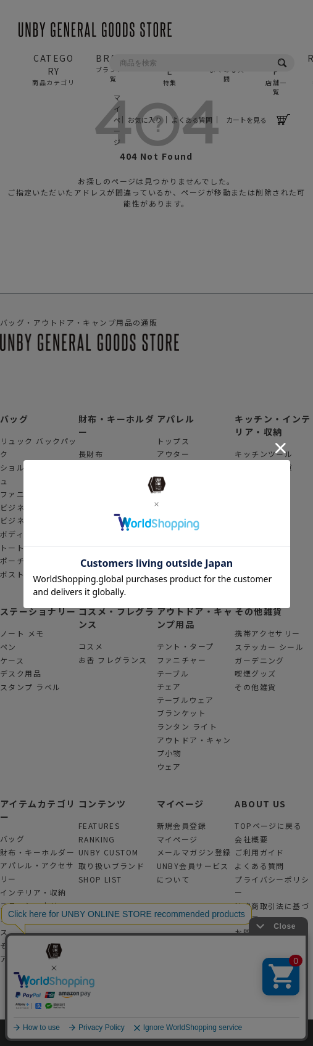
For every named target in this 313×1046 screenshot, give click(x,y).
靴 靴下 (171, 481)
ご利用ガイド (260, 852)
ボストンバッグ (29, 574)
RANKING (96, 839)
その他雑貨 (258, 611)
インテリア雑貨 (264, 466)
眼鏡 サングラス (187, 493)
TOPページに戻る (268, 825)
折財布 (90, 466)
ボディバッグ (24, 534)
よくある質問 (192, 120)
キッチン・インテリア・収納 (273, 425)
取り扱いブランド (111, 865)
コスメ (90, 646)
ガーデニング (260, 660)
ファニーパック (29, 493)
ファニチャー (182, 659)
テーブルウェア (185, 699)
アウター (173, 453)
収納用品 (251, 480)
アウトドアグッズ (33, 958)
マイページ (116, 120)
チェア (169, 686)
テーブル (173, 673)
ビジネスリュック (33, 520)
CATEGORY (54, 69)
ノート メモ (22, 633)
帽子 (165, 467)
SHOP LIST (100, 879)
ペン (8, 646)
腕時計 (169, 507)
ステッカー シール (269, 646)
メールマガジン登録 (194, 852)
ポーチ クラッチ (30, 560)
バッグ (14, 419)
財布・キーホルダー (37, 852)
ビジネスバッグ (29, 507)
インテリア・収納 (33, 892)
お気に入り (145, 120)
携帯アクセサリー (268, 633)
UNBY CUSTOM (108, 852)
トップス (173, 440)
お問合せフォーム (268, 932)
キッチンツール (264, 453)
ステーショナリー (38, 611)
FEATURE (170, 69)
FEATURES (99, 825)
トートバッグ (25, 547)
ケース (12, 660)
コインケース (103, 480)
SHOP (276, 74)
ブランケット (182, 712)
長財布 (90, 453)
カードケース (103, 493)
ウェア (169, 766)
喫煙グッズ (255, 673)
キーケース (98, 520)
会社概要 (251, 839)
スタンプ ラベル (30, 687)
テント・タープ (185, 646)
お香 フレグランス (113, 659)
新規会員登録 (182, 825)
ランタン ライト (187, 726)
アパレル (176, 419)
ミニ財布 (95, 506)
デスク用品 (20, 673)
